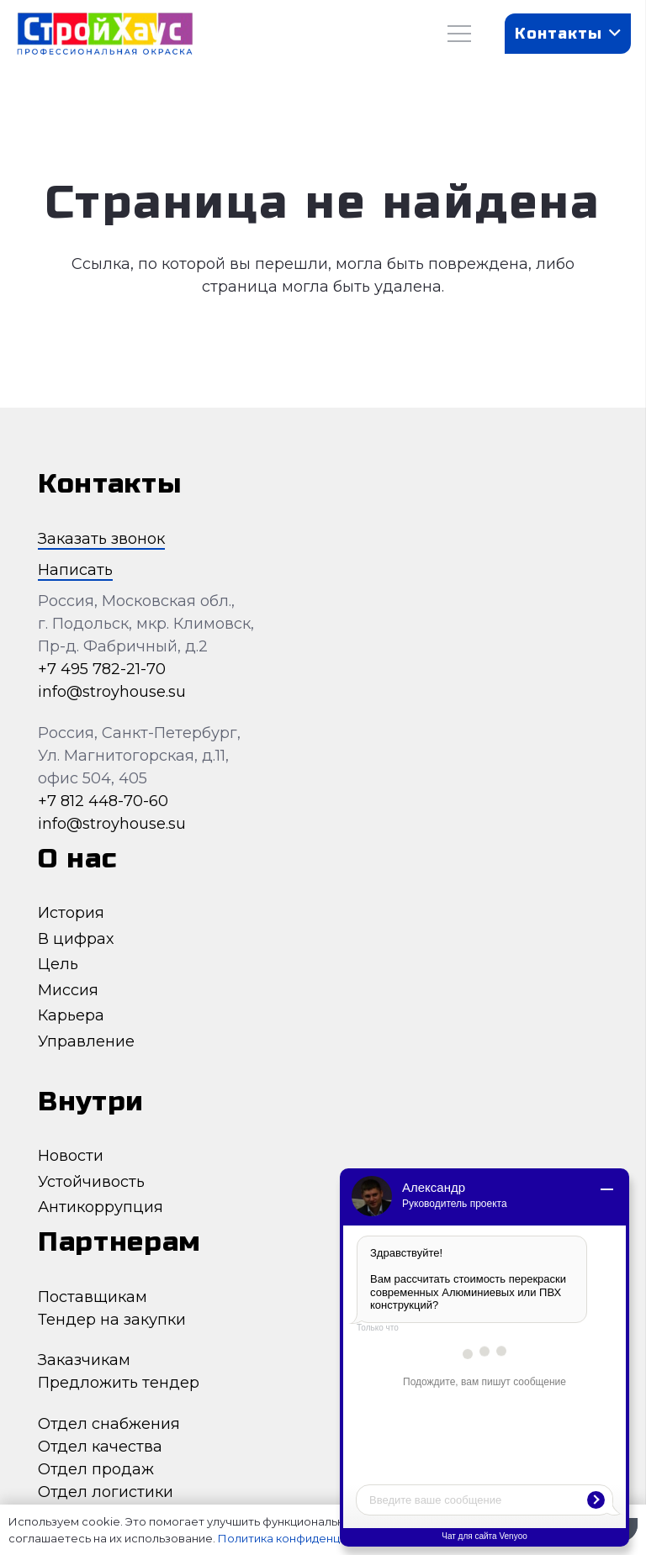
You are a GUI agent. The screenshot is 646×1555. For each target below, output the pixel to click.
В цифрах (76, 939)
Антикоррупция (100, 1207)
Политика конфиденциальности (309, 1538)
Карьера (71, 1015)
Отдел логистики (105, 1492)
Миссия (68, 990)
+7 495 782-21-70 (102, 669)
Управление (86, 1041)
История (71, 913)
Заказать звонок (101, 539)
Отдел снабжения (109, 1424)
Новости (70, 1155)
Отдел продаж (96, 1469)
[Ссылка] (104, 34)
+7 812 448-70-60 (103, 801)
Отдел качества (100, 1446)
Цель (58, 964)
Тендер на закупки (112, 1319)
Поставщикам (92, 1297)
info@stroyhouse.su (112, 692)
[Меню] (460, 34)
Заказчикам (84, 1360)
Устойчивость (91, 1182)
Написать (75, 570)
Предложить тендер (118, 1382)
